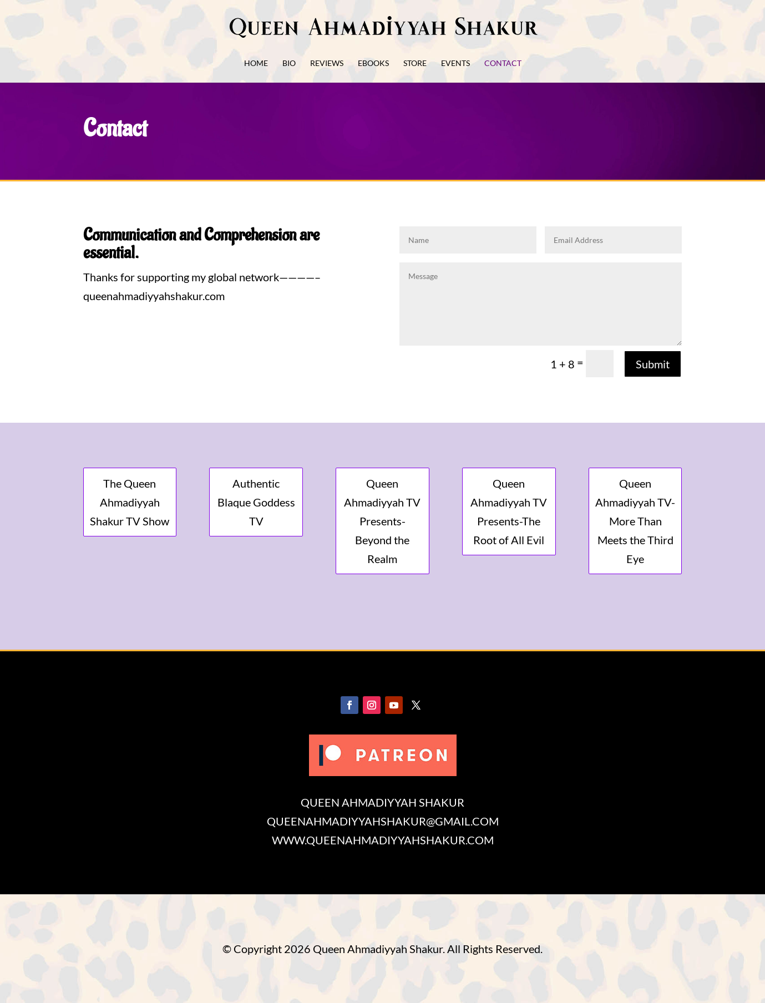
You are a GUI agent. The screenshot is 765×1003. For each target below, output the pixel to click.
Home (256, 63)
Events (455, 63)
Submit (653, 364)
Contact (502, 63)
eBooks (373, 63)
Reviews (326, 63)
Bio (289, 63)
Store (415, 63)
